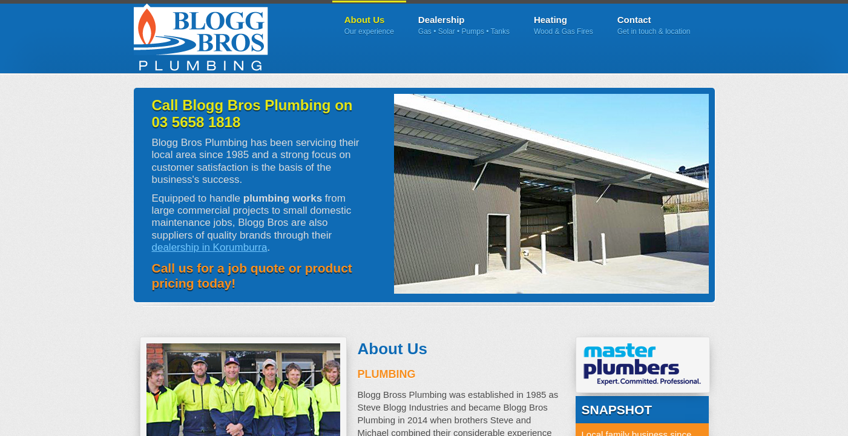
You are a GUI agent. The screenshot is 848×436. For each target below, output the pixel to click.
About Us (369, 25)
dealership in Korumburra (210, 247)
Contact (654, 25)
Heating (563, 25)
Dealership (464, 25)
